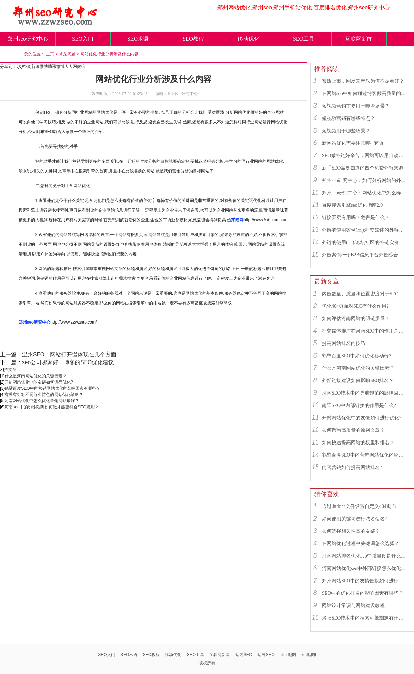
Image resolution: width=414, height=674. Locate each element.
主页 (50, 54)
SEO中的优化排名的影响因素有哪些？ (362, 593)
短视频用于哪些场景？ (346, 130)
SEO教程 (193, 39)
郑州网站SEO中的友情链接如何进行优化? (364, 580)
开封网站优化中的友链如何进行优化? (38, 382)
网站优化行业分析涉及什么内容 (109, 54)
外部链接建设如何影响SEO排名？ (358, 380)
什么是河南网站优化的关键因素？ (35, 376)
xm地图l (308, 654)
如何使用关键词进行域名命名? (354, 518)
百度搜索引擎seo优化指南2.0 (352, 205)
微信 (81, 66)
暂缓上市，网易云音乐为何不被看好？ (363, 81)
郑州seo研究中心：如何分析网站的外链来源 (364, 180)
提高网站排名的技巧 (343, 343)
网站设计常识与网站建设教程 (353, 605)
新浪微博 (39, 66)
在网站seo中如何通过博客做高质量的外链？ (364, 93)
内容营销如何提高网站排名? (352, 467)
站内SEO (243, 654)
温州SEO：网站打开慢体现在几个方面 (69, 354)
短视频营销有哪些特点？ (348, 118)
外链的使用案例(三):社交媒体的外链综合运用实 (364, 230)
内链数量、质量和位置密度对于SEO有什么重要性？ (364, 293)
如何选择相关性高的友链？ (351, 531)
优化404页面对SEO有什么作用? (355, 306)
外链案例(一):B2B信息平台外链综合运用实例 (364, 254)
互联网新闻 (359, 39)
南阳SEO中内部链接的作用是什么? (359, 405)
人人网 (71, 66)
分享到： (8, 66)
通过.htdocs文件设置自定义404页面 (359, 506)
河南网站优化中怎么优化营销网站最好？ (41, 400)
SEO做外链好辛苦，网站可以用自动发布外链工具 (364, 155)
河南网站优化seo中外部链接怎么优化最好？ (364, 568)
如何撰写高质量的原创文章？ (353, 430)
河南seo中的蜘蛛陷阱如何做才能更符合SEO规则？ (51, 407)
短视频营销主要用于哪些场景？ (356, 106)
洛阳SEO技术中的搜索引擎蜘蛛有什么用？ (364, 618)
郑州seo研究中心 (27, 39)
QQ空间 (24, 66)
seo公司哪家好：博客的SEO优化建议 (68, 362)
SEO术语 (138, 39)
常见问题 (67, 54)
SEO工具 (303, 39)
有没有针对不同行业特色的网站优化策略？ (43, 394)
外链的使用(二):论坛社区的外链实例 (360, 242)
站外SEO (265, 654)
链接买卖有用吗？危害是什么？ (356, 217)
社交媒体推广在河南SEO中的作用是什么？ (364, 331)
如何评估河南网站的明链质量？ (356, 318)
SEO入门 (82, 39)
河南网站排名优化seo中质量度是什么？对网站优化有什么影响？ (364, 556)
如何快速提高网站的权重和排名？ (358, 442)
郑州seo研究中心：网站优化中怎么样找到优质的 (364, 192)
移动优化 (248, 39)
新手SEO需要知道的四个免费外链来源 (362, 168)
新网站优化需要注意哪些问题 (353, 143)
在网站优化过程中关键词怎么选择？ (360, 543)
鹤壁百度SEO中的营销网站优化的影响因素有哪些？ (52, 388)
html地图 (288, 654)
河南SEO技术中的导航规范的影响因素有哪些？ (364, 393)
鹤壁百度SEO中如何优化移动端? (356, 355)
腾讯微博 (56, 66)
